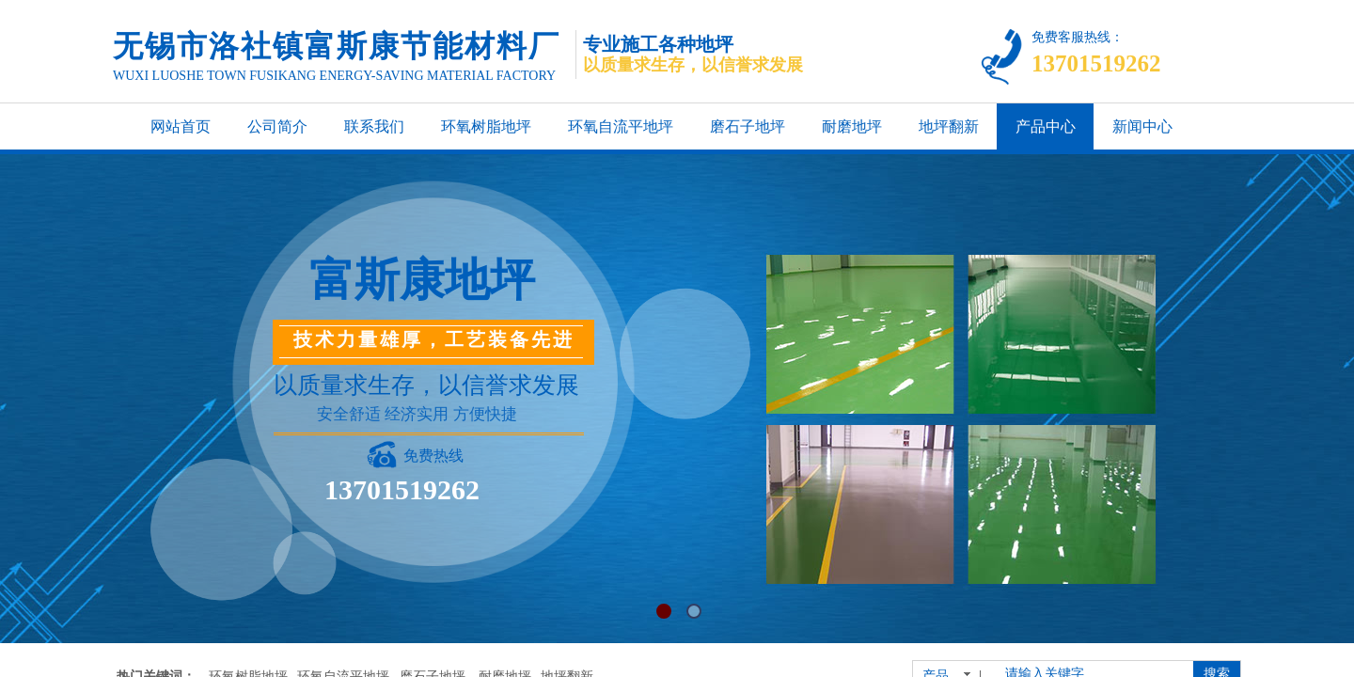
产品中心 (1046, 126)
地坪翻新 (949, 126)
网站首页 (180, 126)
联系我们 (374, 126)
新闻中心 (1142, 126)
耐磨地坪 (852, 126)
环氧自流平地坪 (620, 126)
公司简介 (277, 126)
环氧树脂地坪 (486, 126)
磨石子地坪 (747, 126)
